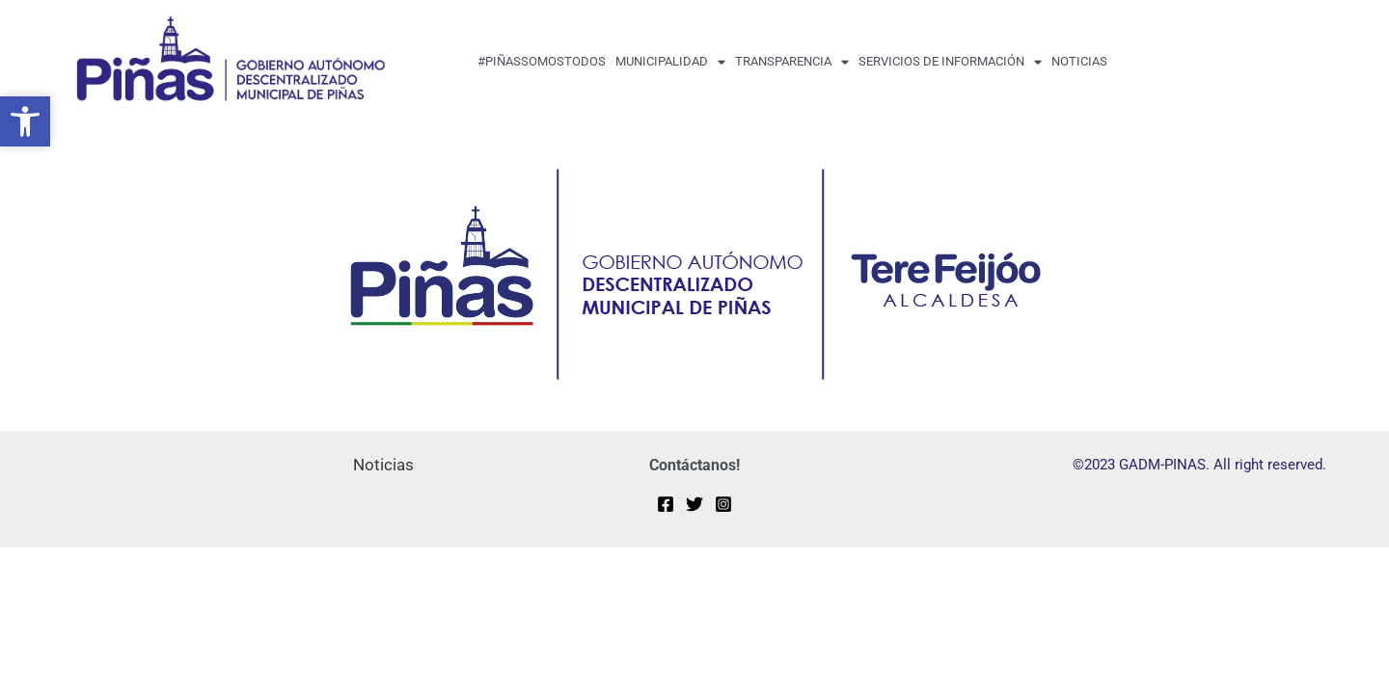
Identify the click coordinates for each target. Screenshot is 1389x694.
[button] (25, 121)
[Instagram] (723, 503)
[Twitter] (694, 503)
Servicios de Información (950, 62)
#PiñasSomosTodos (541, 61)
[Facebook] (665, 503)
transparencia (792, 62)
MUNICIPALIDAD (670, 62)
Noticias (1079, 61)
